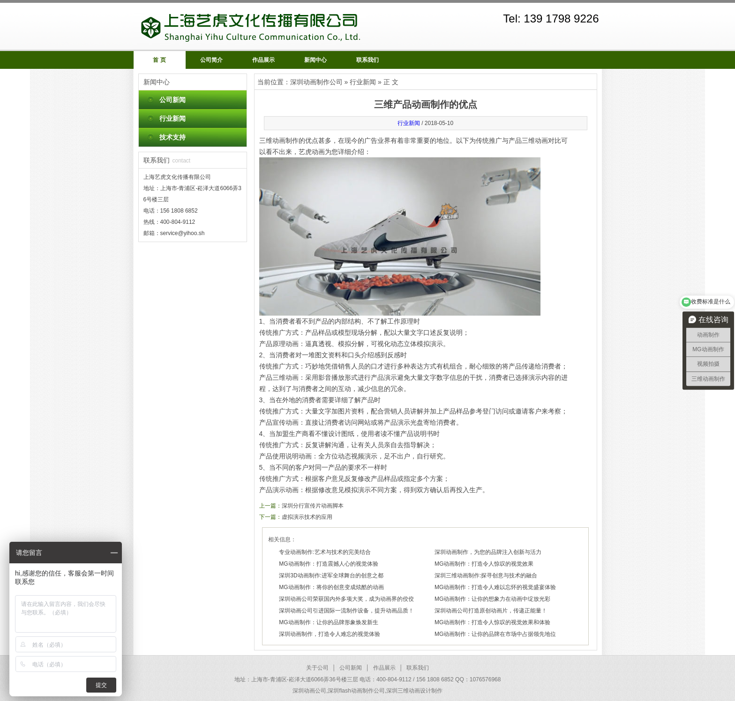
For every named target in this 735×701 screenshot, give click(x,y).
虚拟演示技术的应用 (307, 517)
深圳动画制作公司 (316, 82)
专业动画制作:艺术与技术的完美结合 (324, 552)
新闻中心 (315, 60)
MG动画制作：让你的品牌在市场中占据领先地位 (495, 634)
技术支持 (172, 137)
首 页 (159, 60)
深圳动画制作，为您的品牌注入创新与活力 (488, 552)
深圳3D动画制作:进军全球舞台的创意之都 (331, 575)
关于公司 (317, 667)
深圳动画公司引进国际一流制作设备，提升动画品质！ (346, 610)
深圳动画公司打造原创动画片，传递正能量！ (491, 610)
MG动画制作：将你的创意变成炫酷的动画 (331, 587)
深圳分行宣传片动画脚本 (313, 505)
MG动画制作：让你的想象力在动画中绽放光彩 (492, 599)
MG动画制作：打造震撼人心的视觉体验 (328, 564)
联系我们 (367, 60)
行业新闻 (172, 118)
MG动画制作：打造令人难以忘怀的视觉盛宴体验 (495, 587)
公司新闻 (172, 99)
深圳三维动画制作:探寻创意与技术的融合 (486, 575)
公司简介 (211, 60)
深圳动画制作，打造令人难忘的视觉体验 (329, 634)
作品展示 (263, 60)
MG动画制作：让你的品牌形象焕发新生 (328, 622)
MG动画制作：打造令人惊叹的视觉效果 (484, 564)
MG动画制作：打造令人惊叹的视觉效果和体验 (492, 622)
